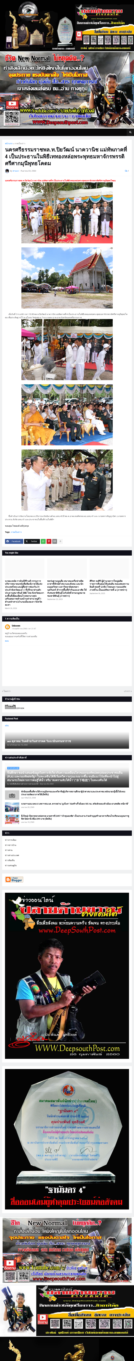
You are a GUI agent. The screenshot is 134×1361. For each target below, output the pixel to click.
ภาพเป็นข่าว (19, 143)
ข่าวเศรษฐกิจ (11, 865)
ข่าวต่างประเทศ (12, 855)
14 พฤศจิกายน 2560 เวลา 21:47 (24, 629)
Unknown (16, 625)
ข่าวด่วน (9, 850)
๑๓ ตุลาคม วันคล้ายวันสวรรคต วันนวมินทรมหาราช (39, 741)
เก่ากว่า (127, 691)
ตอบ (7, 641)
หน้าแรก (8, 143)
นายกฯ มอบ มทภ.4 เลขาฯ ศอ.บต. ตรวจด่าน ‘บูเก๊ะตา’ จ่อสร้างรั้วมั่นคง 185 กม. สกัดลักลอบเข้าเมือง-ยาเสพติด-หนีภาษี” (75, 804)
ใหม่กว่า (7, 691)
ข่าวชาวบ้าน (10, 845)
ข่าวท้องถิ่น (10, 860)
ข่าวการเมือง (10, 840)
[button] (130, 132)
